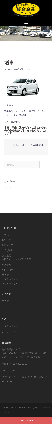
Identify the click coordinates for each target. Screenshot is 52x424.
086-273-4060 (26, 421)
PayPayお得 (18, 145)
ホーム (5, 234)
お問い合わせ (8, 269)
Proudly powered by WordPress (16, 407)
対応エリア (7, 245)
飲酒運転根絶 (37, 145)
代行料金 (6, 239)
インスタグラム (10, 284)
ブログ (7, 188)
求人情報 (6, 264)
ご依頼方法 (7, 250)
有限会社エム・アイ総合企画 (16, 259)
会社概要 (6, 255)
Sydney (43, 407)
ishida (27, 69)
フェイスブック (10, 278)
